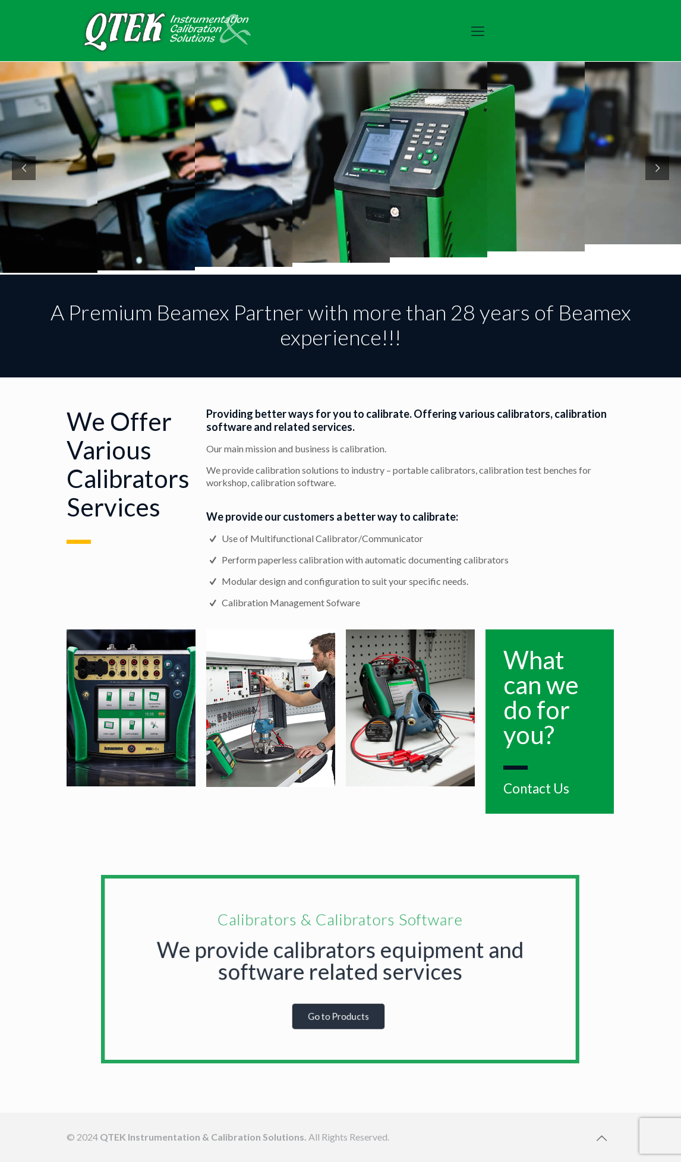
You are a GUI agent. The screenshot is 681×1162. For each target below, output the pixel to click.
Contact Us (536, 788)
